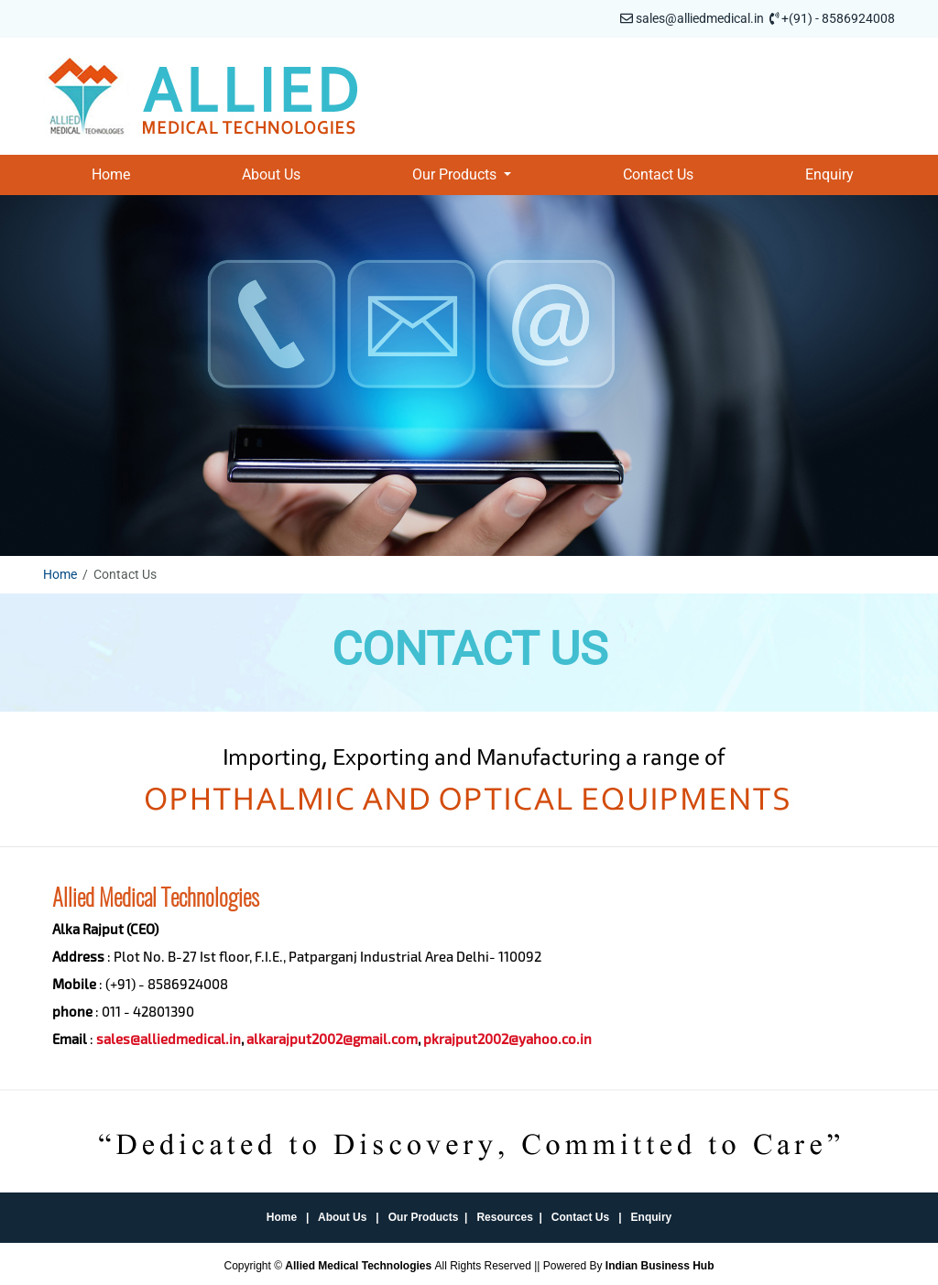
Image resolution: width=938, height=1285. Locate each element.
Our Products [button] (456, 174)
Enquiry (829, 174)
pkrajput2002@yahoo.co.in (507, 1038)
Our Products (423, 1217)
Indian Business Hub (659, 1265)
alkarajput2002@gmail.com (332, 1038)
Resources (504, 1217)
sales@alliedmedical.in (700, 18)
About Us (271, 174)
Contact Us (658, 174)
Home (111, 174)
